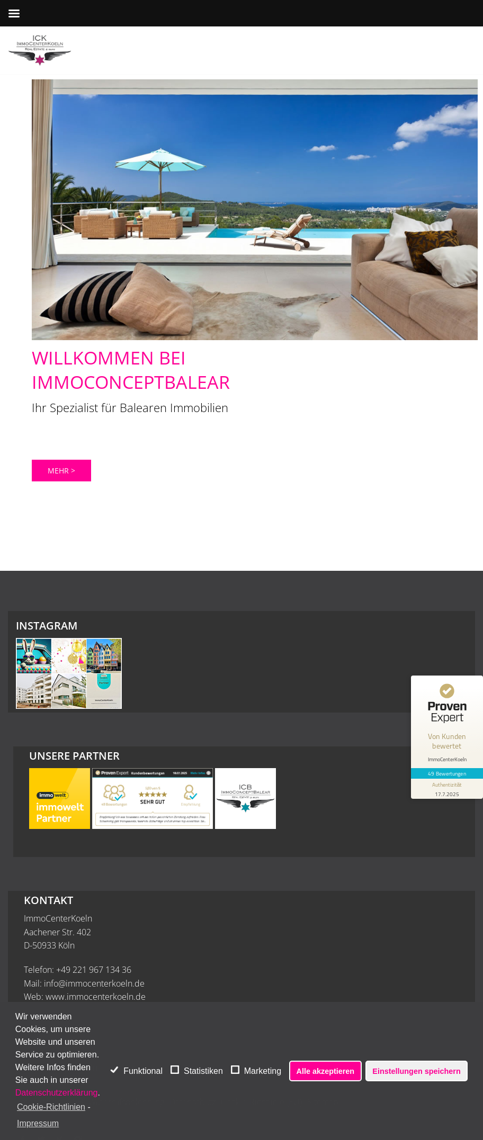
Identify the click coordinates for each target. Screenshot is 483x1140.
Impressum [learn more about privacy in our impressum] (38, 1123)
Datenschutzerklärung (56, 1092)
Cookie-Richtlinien (51, 1106)
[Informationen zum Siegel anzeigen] (447, 789)
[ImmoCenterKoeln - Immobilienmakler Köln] (39, 50)
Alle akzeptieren (326, 1071)
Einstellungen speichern (416, 1071)
